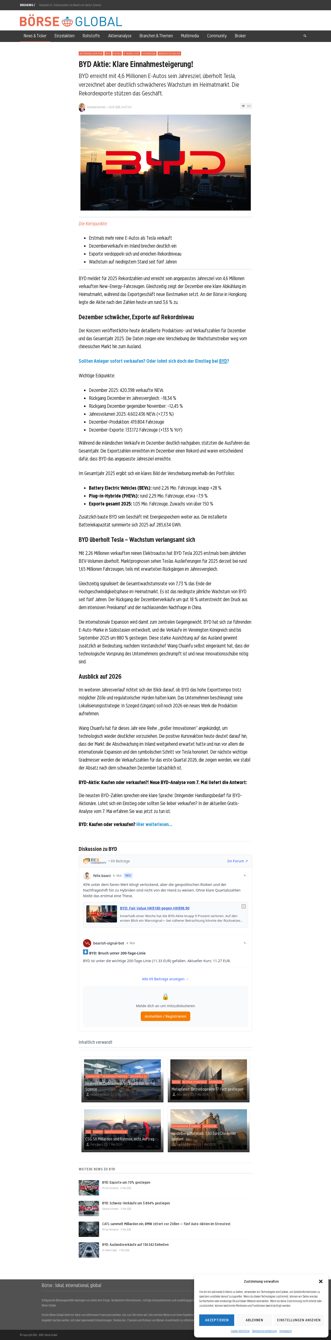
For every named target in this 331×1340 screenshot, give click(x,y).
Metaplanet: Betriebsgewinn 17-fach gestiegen (207, 1089)
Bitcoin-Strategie (194, 1081)
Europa (97, 1131)
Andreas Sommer (96, 107)
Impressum (285, 1331)
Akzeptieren (217, 1320)
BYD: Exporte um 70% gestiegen (126, 1182)
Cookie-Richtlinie (240, 1331)
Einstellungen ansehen (299, 1320)
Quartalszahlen (169, 53)
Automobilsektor (91, 53)
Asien (176, 1081)
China (117, 53)
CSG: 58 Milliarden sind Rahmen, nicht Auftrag (119, 1138)
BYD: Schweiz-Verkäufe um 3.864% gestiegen (136, 1203)
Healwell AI (139, 1076)
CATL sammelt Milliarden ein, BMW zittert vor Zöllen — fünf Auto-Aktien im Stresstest (166, 1224)
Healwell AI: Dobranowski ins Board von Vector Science (70, 5)
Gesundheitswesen (115, 1076)
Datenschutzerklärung (264, 1331)
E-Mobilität (131, 53)
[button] (320, 1281)
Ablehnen (254, 1320)
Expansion (149, 53)
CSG (88, 1131)
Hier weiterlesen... (154, 824)
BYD (107, 53)
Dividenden (180, 1126)
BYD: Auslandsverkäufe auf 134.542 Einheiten (135, 1244)
